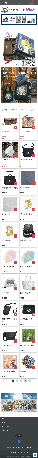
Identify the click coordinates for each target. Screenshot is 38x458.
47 (25, 381)
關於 (3, 418)
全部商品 (4, 422)
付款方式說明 (5, 426)
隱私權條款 (5, 430)
